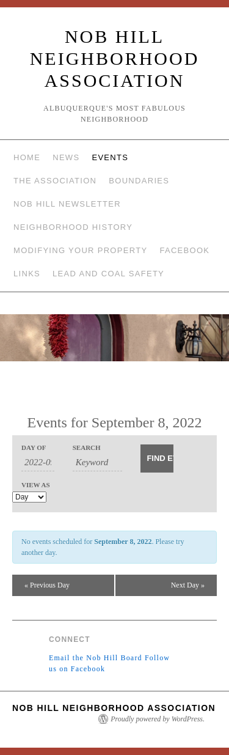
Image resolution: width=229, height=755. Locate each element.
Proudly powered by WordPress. (158, 719)
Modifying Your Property (80, 250)
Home (26, 157)
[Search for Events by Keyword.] (98, 462)
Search (87, 447)
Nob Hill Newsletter (67, 203)
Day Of (33, 447)
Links (26, 273)
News (66, 157)
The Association (54, 180)
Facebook (184, 250)
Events (110, 157)
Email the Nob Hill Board (95, 658)
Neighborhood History (73, 227)
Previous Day (47, 585)
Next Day (188, 585)
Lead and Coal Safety (108, 273)
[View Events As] (29, 497)
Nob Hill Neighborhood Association (115, 58)
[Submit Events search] (156, 458)
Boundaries (139, 180)
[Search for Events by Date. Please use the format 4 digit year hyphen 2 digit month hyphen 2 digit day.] (37, 462)
